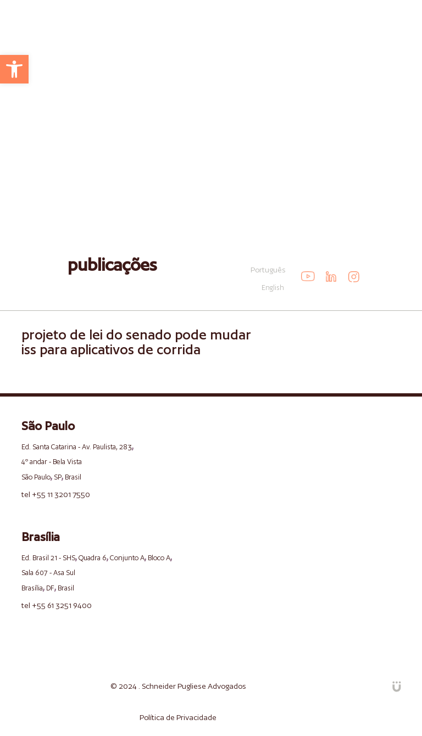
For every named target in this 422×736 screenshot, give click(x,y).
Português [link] (268, 269)
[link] (14, 69)
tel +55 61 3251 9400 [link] (56, 605)
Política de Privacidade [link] (178, 717)
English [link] (273, 287)
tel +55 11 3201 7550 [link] (55, 494)
